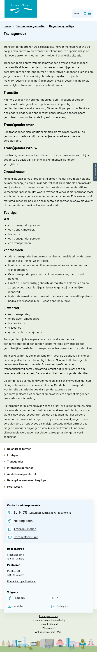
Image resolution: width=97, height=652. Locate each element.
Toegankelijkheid (48, 623)
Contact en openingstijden (21, 581)
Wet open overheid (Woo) (48, 631)
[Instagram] (59, 606)
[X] (54, 598)
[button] (95, 164)
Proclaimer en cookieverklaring (48, 620)
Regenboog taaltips (61, 26)
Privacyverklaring (48, 616)
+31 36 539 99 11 (62, 512)
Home (7, 26)
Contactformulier (26, 537)
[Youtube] (15, 606)
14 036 (23, 512)
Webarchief (48, 627)
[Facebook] (16, 598)
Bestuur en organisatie (30, 26)
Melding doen (23, 521)
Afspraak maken (25, 529)
